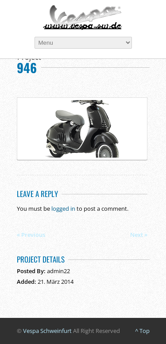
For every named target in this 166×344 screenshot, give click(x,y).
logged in (63, 209)
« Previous (31, 235)
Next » (138, 235)
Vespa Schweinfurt (47, 331)
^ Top (142, 331)
